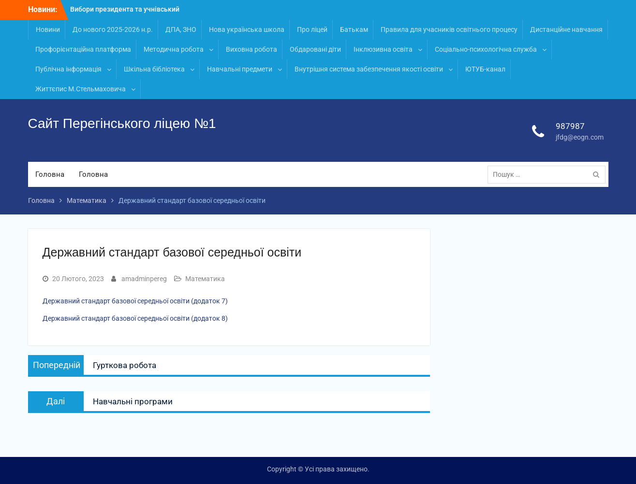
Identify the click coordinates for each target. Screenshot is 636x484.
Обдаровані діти (315, 49)
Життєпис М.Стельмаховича (80, 89)
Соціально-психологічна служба (486, 49)
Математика (205, 279)
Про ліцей (312, 29)
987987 (570, 126)
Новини (48, 29)
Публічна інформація (68, 69)
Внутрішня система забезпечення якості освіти (369, 69)
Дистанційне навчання (566, 29)
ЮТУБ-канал (485, 69)
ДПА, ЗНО (180, 29)
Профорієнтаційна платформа (83, 49)
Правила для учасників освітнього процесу (449, 29)
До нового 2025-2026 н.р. (113, 29)
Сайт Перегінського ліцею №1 (122, 123)
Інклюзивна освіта (383, 49)
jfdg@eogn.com (580, 137)
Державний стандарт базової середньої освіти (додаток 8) (135, 318)
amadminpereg (144, 279)
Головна (49, 174)
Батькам (354, 29)
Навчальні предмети (239, 69)
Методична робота (174, 49)
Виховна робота (251, 49)
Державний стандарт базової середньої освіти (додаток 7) (135, 301)
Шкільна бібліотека (154, 69)
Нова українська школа (246, 29)
